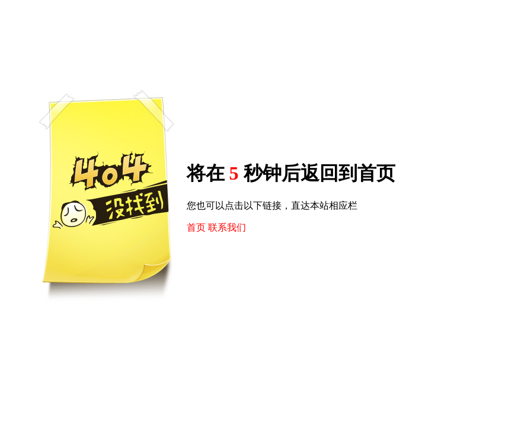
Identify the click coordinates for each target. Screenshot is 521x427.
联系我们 (227, 227)
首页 (196, 227)
